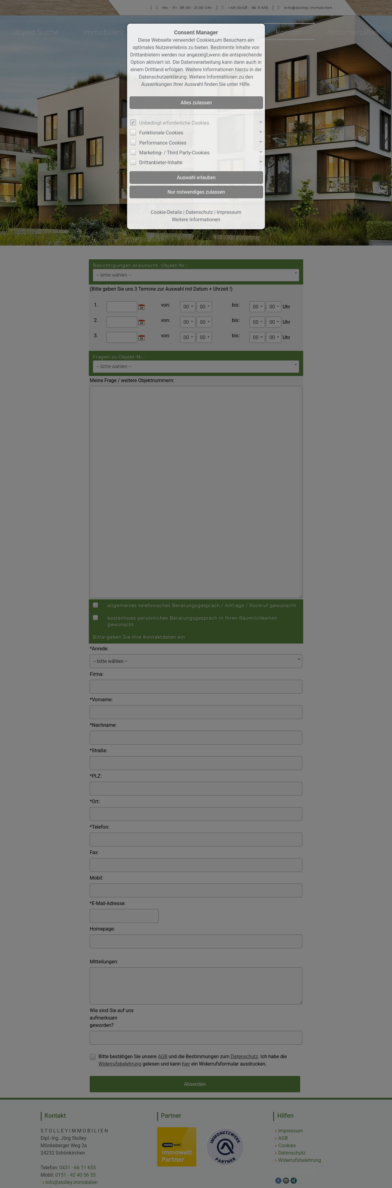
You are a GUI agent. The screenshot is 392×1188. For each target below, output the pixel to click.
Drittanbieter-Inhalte (161, 162)
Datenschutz (199, 212)
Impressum (229, 212)
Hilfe (244, 84)
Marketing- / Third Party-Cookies (174, 153)
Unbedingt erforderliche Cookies (174, 123)
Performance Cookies (163, 143)
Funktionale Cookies (161, 133)
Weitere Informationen (196, 220)
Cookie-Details (166, 212)
